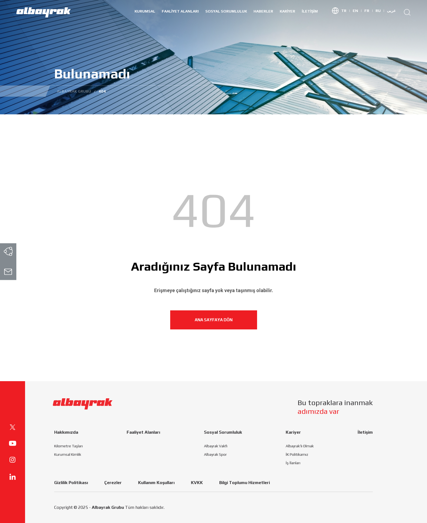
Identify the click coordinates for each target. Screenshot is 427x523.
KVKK (197, 482)
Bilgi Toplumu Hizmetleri (244, 482)
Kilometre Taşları (68, 446)
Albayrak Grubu (108, 507)
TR (345, 11)
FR (368, 11)
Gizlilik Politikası (71, 482)
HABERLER (263, 11)
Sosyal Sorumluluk (226, 11)
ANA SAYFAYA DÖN (214, 319)
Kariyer (287, 11)
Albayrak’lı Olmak (300, 446)
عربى (391, 10)
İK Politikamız (297, 454)
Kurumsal (145, 11)
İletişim (310, 11)
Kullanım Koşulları (156, 482)
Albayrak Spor (215, 454)
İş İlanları (293, 463)
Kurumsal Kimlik (67, 454)
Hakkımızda (66, 432)
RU (380, 11)
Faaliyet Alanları (180, 11)
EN (357, 11)
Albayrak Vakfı (215, 446)
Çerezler (113, 482)
